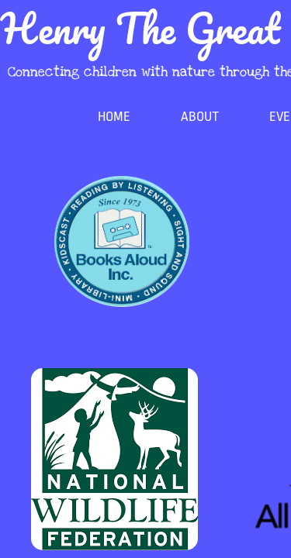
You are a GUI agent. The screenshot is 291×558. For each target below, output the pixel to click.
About (200, 116)
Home (114, 116)
